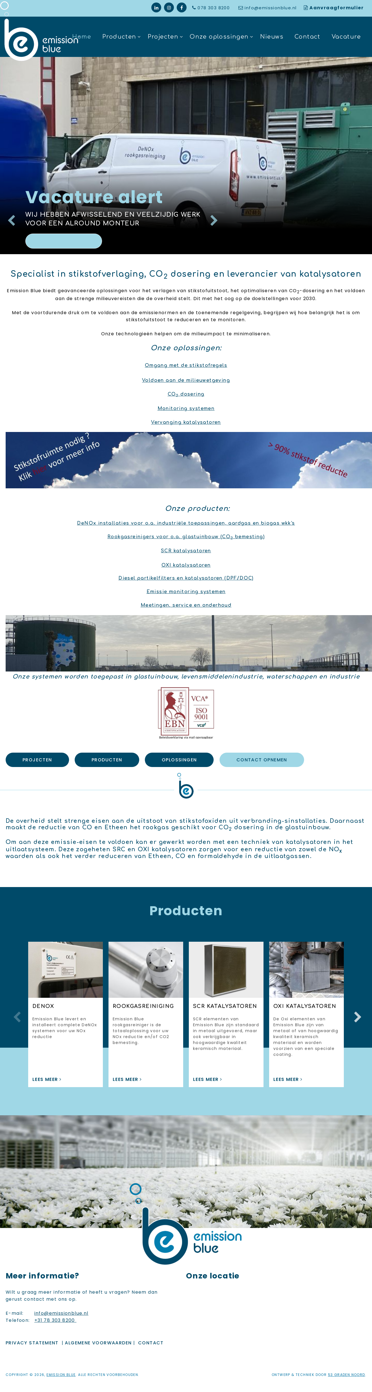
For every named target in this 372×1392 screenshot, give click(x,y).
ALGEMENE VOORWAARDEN (98, 1337)
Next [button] (356, 1011)
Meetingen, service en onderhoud (186, 605)
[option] (186, 155)
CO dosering (186, 394)
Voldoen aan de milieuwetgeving (186, 380)
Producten (119, 37)
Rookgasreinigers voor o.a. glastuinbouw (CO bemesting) (186, 536)
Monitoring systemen (186, 408)
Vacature (346, 37)
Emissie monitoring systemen (186, 591)
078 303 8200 (214, 8)
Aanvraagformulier (336, 8)
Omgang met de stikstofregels (186, 365)
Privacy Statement (32, 1337)
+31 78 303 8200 (55, 1314)
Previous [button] (15, 1011)
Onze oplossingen (219, 37)
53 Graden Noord (346, 1368)
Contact (307, 37)
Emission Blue (61, 1368)
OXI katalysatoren (186, 565)
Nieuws (271, 37)
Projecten (163, 37)
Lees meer (63, 241)
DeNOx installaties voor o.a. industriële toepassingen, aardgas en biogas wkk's (186, 523)
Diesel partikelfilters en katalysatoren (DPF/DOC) (186, 578)
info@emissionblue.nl (270, 8)
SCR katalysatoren (186, 550)
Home (81, 37)
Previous (10, 218)
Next (213, 218)
